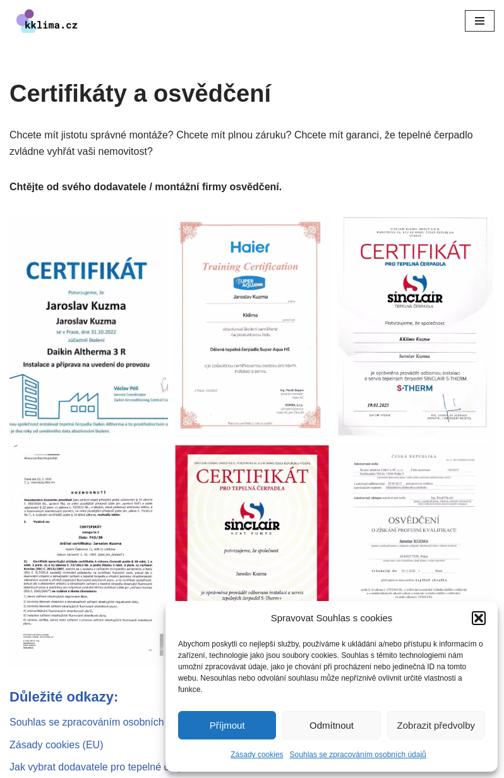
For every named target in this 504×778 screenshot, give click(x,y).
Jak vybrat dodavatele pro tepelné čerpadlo (106, 767)
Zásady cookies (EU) (56, 744)
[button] (478, 618)
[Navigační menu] (480, 21)
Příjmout (227, 725)
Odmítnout (331, 725)
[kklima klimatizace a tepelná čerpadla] (47, 21)
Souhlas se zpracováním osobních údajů (358, 754)
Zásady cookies (257, 754)
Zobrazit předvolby (436, 725)
